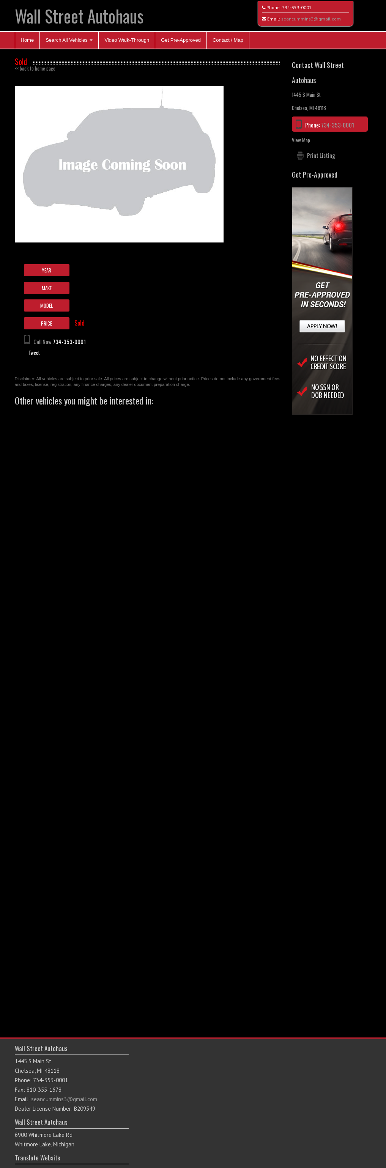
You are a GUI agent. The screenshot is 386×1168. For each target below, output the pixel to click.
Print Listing (321, 155)
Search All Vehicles (69, 40)
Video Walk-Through (126, 40)
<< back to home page (35, 68)
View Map (301, 140)
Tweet (34, 352)
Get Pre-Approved (181, 40)
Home (27, 40)
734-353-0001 (297, 7)
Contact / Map (228, 40)
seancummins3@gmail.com (311, 19)
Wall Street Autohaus (79, 15)
